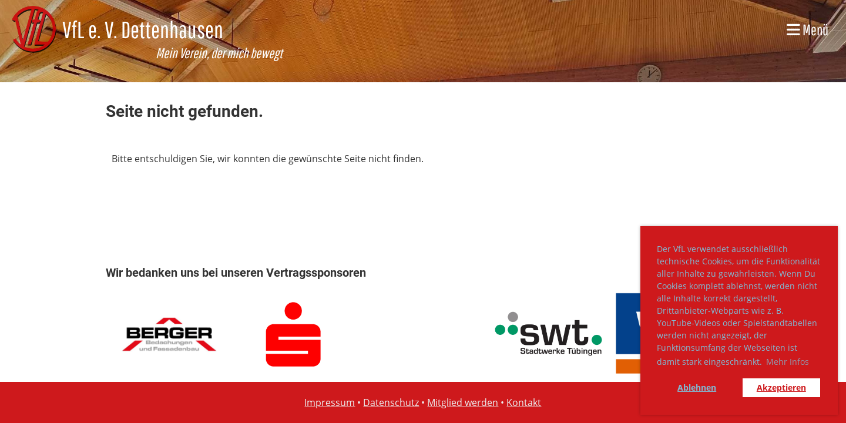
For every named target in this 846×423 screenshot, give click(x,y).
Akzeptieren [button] (781, 387)
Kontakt (523, 402)
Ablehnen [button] (696, 387)
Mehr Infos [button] (787, 361)
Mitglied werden (462, 402)
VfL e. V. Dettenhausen (142, 29)
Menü (807, 29)
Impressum (329, 402)
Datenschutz (391, 402)
